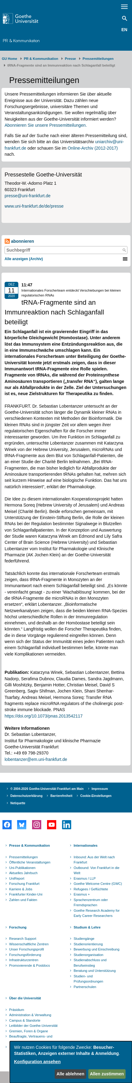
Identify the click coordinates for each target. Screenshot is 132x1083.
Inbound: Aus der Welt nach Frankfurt (94, 859)
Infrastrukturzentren (23, 960)
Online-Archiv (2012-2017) (93, 148)
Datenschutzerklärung (26, 796)
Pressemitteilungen (23, 857)
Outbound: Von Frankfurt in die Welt (96, 870)
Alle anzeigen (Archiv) (24, 259)
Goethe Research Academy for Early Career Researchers (96, 913)
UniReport (16, 878)
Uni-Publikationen (22, 868)
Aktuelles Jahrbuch (23, 873)
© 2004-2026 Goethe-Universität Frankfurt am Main (47, 788)
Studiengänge (84, 938)
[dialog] (71, 1062)
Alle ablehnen (70, 1073)
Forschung (18, 927)
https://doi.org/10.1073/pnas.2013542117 (43, 716)
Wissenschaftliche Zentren (29, 944)
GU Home (9, 58)
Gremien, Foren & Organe (28, 1031)
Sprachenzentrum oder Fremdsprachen (91, 902)
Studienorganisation (88, 955)
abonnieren (19, 241)
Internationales (85, 845)
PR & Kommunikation (21, 40)
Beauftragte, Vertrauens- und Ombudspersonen (30, 1039)
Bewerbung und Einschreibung (96, 949)
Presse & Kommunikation (29, 845)
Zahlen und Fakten (23, 900)
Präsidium (16, 1010)
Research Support (22, 938)
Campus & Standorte (24, 1020)
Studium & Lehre (87, 927)
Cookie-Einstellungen (96, 796)
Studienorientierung (88, 944)
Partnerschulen (85, 987)
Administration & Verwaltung (30, 1015)
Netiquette (17, 803)
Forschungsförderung (25, 955)
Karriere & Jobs (20, 889)
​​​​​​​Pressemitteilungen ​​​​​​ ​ (99, 58)
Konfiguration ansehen (37, 1061)
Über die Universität (25, 998)
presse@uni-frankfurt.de (27, 195)
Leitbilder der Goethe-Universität (33, 1025)
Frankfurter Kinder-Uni (25, 894)
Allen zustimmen (107, 1073)
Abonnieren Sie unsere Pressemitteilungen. (46, 125)
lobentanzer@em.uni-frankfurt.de (36, 759)
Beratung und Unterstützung (95, 970)
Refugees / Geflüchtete (91, 889)
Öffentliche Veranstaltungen (29, 862)
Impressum (100, 788)
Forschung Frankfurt (24, 883)
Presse (70, 58)
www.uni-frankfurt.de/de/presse (34, 206)
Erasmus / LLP (85, 878)
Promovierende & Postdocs (29, 965)
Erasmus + (82, 894)
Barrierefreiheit (61, 796)
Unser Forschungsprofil (26, 949)
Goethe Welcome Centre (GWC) (98, 883)
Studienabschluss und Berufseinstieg (90, 962)
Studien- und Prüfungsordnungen (88, 978)
